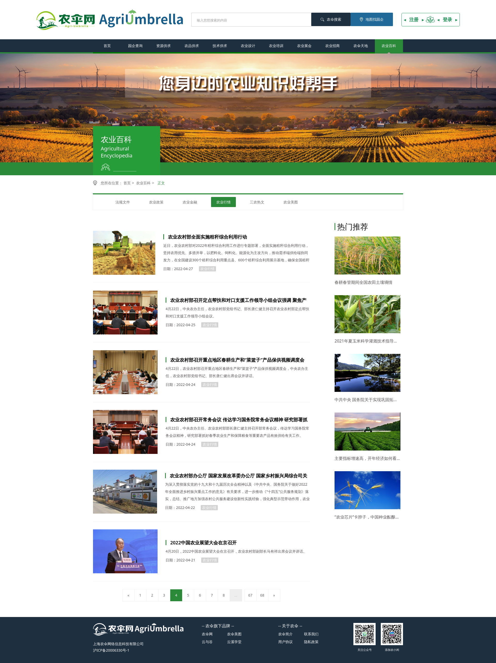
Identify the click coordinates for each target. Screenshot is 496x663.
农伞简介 (285, 633)
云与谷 (207, 641)
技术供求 (220, 45)
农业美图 (290, 202)
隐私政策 (311, 641)
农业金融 (190, 202)
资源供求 (163, 45)
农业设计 (248, 45)
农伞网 (207, 633)
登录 (447, 19)
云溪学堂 (234, 641)
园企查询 (135, 45)
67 (250, 595)
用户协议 (285, 641)
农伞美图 (234, 633)
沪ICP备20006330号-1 (111, 650)
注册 (414, 19)
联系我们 (311, 633)
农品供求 (191, 45)
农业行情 (223, 202)
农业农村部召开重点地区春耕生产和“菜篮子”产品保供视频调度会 (237, 360)
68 (262, 595)
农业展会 (304, 45)
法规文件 (122, 202)
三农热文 (257, 202)
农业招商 (332, 45)
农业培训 (276, 45)
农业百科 (389, 45)
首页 (107, 45)
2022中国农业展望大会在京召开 (203, 542)
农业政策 (156, 202)
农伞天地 (360, 45)
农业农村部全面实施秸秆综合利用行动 (207, 237)
